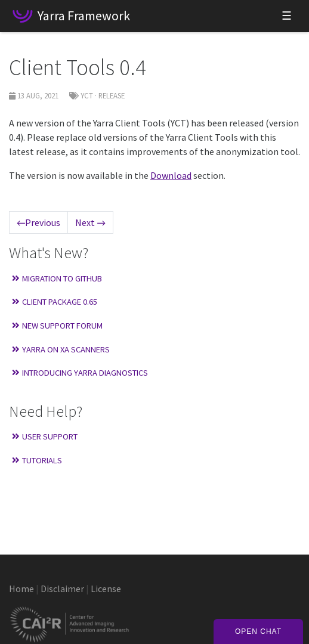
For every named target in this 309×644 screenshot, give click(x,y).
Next (90, 222)
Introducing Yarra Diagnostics (80, 372)
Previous (38, 222)
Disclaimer (62, 589)
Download (170, 175)
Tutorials (37, 460)
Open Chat (258, 631)
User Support (45, 436)
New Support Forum (57, 325)
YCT (87, 95)
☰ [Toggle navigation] (287, 16)
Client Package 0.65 (54, 301)
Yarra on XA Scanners (61, 349)
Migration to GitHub (57, 278)
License (106, 589)
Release (111, 95)
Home (21, 589)
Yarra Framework (84, 15)
